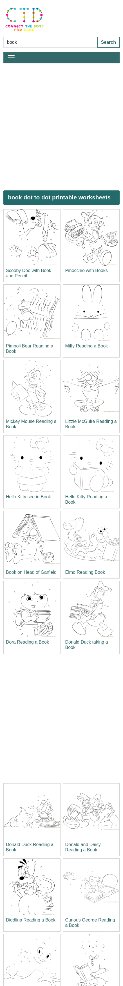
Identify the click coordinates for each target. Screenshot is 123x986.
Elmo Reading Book (85, 572)
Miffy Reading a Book (86, 346)
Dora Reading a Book (27, 642)
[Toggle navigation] (11, 57)
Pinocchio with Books (86, 270)
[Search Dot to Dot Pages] (50, 42)
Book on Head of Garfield (31, 572)
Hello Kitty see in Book (28, 496)
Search (108, 42)
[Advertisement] (61, 127)
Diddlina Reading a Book (30, 920)
